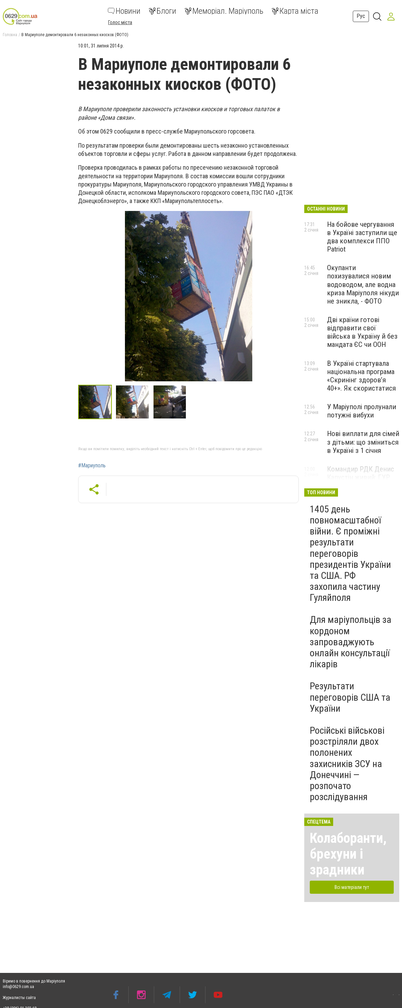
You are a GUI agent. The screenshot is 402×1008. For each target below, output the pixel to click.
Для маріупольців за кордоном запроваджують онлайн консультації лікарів (350, 642)
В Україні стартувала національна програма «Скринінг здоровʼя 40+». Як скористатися (361, 375)
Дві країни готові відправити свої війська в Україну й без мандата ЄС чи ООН (362, 332)
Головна (10, 34)
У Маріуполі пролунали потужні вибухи (361, 411)
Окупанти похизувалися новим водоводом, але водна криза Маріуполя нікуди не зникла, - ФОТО (363, 284)
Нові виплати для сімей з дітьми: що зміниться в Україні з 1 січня (363, 441)
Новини (124, 11)
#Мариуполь (92, 466)
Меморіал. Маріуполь (223, 11)
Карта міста (295, 11)
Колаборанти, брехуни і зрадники (348, 854)
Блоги (162, 11)
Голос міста (120, 22)
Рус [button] (361, 16)
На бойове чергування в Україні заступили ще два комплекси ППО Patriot (362, 236)
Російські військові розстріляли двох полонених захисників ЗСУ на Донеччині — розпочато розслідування (347, 764)
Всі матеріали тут (352, 887)
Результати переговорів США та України (350, 697)
